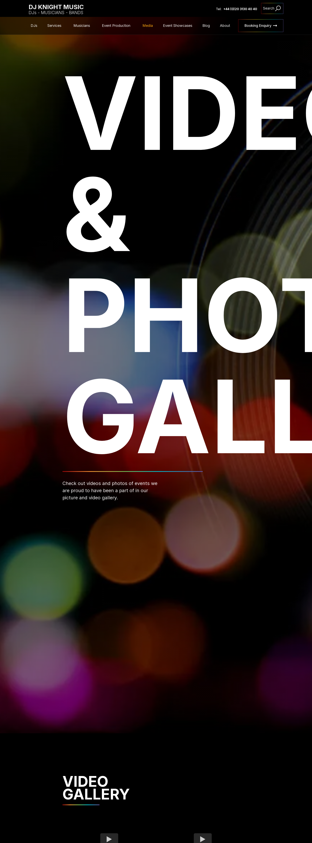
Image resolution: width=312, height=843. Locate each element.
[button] (55, 25)
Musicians (81, 25)
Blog (206, 25)
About (225, 25)
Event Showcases (177, 25)
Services (54, 25)
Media (147, 25)
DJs (34, 25)
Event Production (116, 25)
